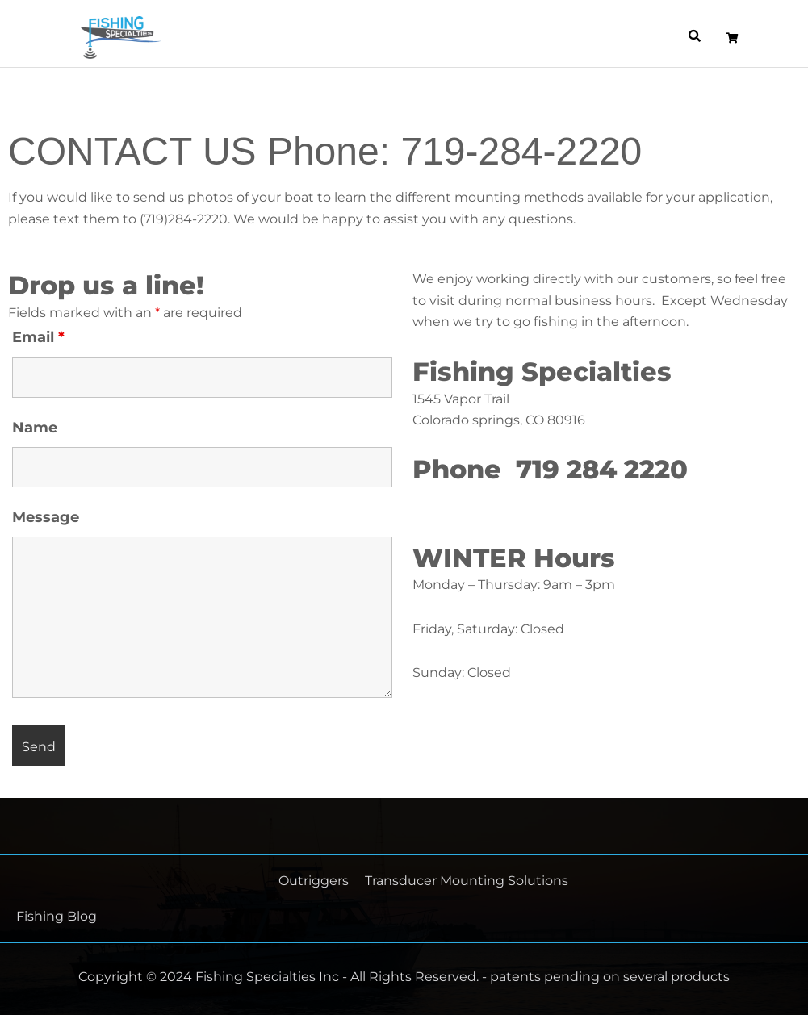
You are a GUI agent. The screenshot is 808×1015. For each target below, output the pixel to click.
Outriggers (313, 880)
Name (34, 427)
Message (45, 517)
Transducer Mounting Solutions (466, 880)
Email (38, 337)
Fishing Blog (56, 916)
